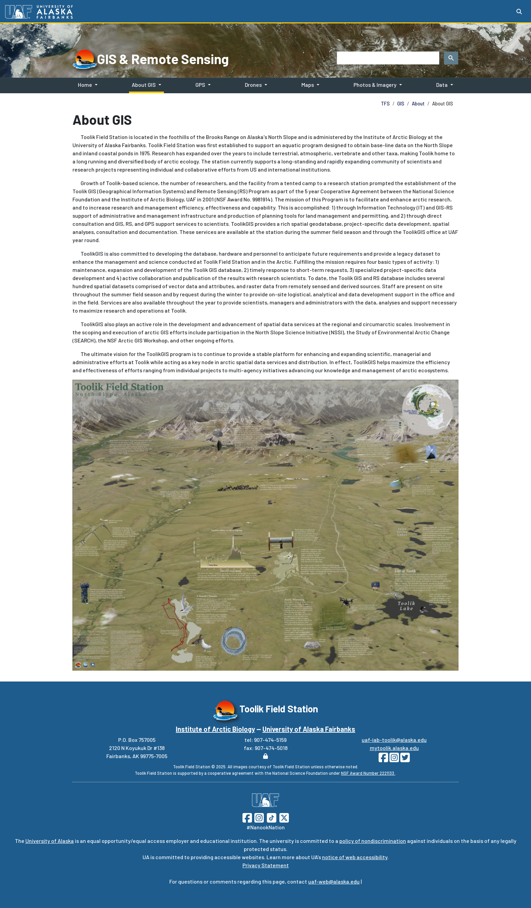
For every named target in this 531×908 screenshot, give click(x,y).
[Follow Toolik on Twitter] (404, 759)
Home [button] (85, 84)
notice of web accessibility (354, 857)
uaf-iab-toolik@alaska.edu (394, 739)
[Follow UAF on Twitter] (284, 817)
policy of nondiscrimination (372, 840)
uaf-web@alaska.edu (334, 881)
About (418, 103)
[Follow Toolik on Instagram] (393, 759)
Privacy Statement (265, 865)
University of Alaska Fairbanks (308, 729)
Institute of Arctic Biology (215, 729)
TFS (385, 103)
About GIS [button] (144, 84)
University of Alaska (49, 840)
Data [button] (442, 84)
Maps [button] (307, 84)
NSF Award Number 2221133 (368, 773)
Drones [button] (253, 84)
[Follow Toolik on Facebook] (383, 759)
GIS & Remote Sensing (163, 59)
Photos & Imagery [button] (375, 84)
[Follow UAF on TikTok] (271, 817)
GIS (400, 103)
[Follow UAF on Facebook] (247, 817)
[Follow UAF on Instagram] (258, 817)
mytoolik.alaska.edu (394, 748)
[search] (387, 58)
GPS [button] (200, 84)
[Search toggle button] (519, 11)
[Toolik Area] (265, 525)
